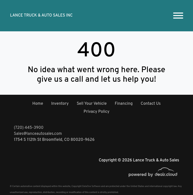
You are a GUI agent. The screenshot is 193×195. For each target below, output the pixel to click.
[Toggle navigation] (178, 15)
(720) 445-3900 (28, 127)
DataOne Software (91, 186)
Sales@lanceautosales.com (38, 133)
